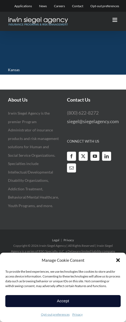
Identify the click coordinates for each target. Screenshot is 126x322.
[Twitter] (83, 156)
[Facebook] (71, 156)
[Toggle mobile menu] (115, 20)
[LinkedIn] (106, 156)
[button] (118, 260)
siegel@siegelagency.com (93, 121)
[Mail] (71, 167)
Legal (55, 240)
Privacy (77, 314)
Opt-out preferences (55, 314)
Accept (63, 301)
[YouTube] (94, 156)
